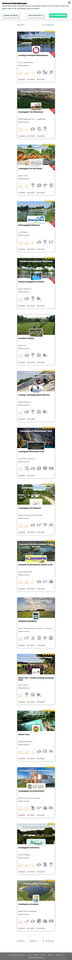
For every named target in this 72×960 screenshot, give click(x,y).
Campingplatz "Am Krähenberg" (36, 91)
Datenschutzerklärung (36, 957)
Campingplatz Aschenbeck (36, 827)
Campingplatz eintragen (17, 955)
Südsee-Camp (36, 714)
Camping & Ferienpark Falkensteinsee (36, 36)
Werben (50, 955)
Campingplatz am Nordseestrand (36, 770)
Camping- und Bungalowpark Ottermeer (36, 375)
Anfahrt (32, 79)
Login (29, 955)
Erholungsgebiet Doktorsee (36, 205)
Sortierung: (50, 25)
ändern (22, 25)
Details (22, 79)
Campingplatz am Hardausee (36, 487)
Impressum (59, 955)
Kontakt (42, 79)
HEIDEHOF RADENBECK (36, 601)
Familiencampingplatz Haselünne (36, 261)
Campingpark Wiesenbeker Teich (36, 431)
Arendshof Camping (36, 318)
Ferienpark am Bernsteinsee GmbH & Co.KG (36, 545)
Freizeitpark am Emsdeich (36, 884)
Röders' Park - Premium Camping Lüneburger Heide (36, 658)
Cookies (43, 955)
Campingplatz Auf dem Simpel (36, 148)
